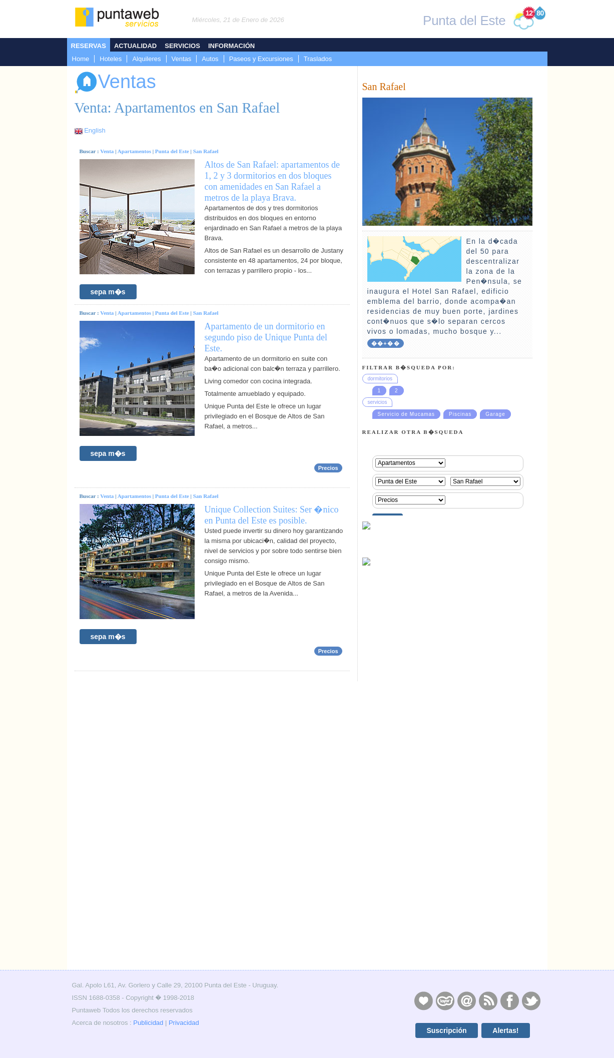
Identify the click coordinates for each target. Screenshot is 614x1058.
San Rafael (206, 151)
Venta (107, 151)
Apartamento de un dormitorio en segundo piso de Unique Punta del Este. (266, 337)
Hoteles (111, 59)
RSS (488, 1000)
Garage (495, 414)
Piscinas (460, 414)
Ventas (182, 59)
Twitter (531, 1000)
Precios (328, 468)
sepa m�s (108, 292)
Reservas (88, 46)
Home (81, 59)
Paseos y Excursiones (261, 59)
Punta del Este (172, 151)
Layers (445, 1000)
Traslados (318, 59)
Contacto (466, 1000)
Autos (210, 59)
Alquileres (146, 59)
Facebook (509, 1000)
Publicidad (148, 1022)
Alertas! (505, 1030)
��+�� (385, 343)
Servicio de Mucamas (406, 414)
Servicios (182, 46)
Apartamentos (134, 151)
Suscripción (446, 1030)
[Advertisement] (447, 896)
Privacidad (184, 1022)
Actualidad (135, 46)
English (95, 130)
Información (231, 46)
